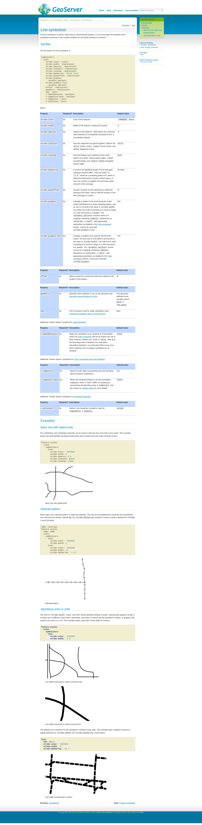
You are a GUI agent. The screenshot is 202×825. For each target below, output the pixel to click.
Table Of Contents (147, 19)
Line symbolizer (146, 23)
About (101, 10)
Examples (145, 28)
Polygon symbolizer (127, 805)
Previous (125, 25)
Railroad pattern (149, 33)
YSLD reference (86, 20)
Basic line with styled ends (153, 30)
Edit (142, 55)
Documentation (132, 10)
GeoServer (60, 10)
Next (133, 25)
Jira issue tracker (147, 62)
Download (118, 10)
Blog (109, 10)
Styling (66, 20)
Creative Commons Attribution (104, 814)
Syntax (144, 25)
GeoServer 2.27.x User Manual (51, 20)
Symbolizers (54, 805)
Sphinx (142, 814)
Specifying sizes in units (152, 35)
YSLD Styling (74, 20)
